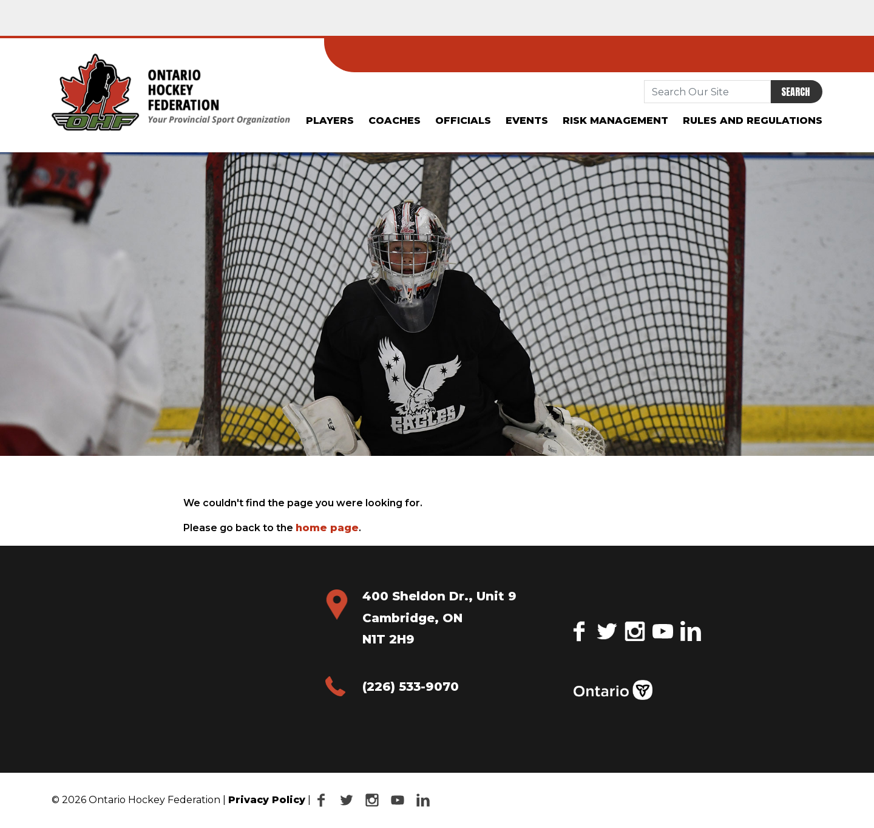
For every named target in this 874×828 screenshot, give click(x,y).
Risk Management (615, 120)
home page (327, 528)
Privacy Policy (266, 800)
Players (330, 120)
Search (795, 91)
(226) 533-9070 (410, 686)
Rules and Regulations (752, 120)
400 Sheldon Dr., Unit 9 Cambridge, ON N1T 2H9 (439, 617)
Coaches (394, 120)
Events (527, 120)
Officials (463, 120)
